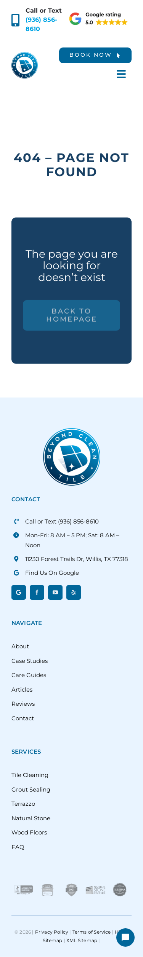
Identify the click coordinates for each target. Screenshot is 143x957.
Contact (22, 718)
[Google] (18, 592)
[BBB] (23, 884)
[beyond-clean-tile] (24, 55)
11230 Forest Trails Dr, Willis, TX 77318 (76, 559)
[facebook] (37, 592)
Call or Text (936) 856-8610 (62, 521)
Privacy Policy (52, 932)
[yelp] (73, 592)
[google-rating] (99, 14)
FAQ (17, 847)
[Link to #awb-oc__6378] (121, 74)
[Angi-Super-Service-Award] (71, 884)
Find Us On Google (52, 572)
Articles (21, 689)
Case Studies (29, 660)
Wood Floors (29, 832)
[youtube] (55, 592)
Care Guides (28, 675)
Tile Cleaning (29, 775)
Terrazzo (23, 803)
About (20, 646)
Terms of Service (91, 932)
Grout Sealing (30, 789)
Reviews (23, 703)
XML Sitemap (81, 940)
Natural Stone (30, 818)
